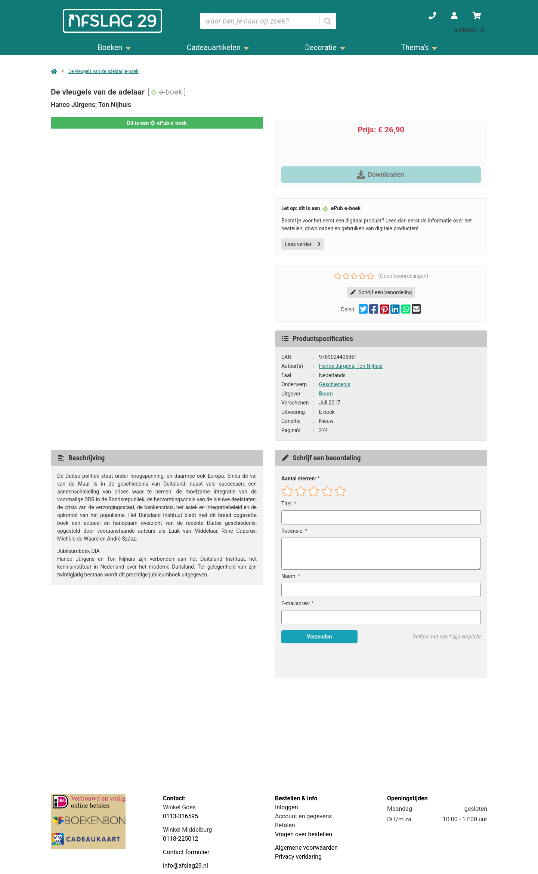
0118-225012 (180, 838)
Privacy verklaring (298, 856)
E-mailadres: (295, 603)
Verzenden (319, 637)
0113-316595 (180, 816)
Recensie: (292, 531)
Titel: (287, 504)
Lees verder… (303, 244)
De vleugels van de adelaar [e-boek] (104, 71)
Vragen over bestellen (303, 834)
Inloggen (286, 807)
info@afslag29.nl (185, 865)
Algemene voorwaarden (306, 847)
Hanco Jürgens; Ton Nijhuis (351, 366)
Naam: (289, 576)
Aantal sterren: (298, 478)
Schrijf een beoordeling (381, 292)
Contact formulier (186, 852)
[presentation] (329, 660)
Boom (326, 394)
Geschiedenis (334, 384)
